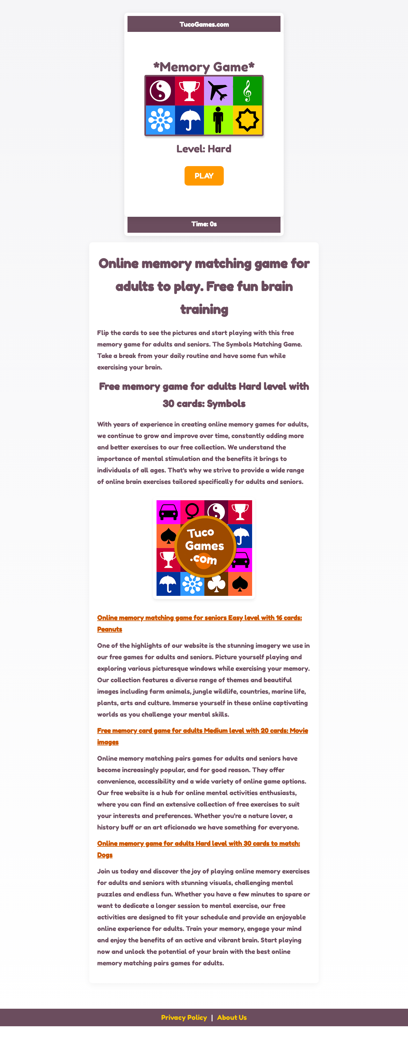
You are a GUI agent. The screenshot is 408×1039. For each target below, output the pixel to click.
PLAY (204, 175)
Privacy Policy (184, 1017)
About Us (232, 1017)
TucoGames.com (204, 24)
